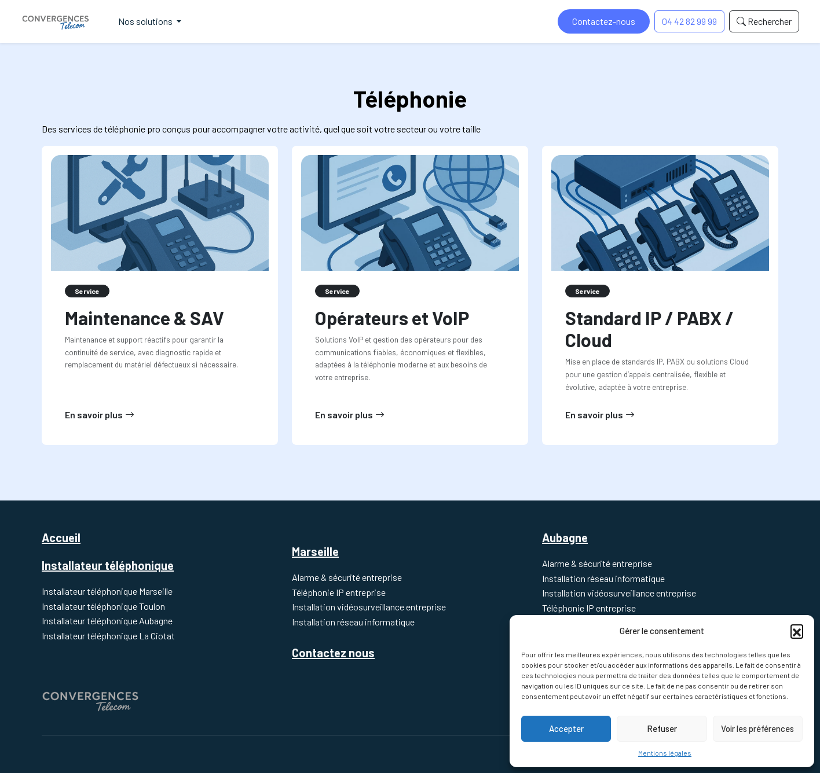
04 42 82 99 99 (689, 21)
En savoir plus (99, 414)
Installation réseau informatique (353, 621)
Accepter (566, 728)
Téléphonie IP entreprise (339, 592)
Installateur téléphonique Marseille (107, 591)
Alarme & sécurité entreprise (347, 577)
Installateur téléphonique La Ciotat (108, 635)
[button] (797, 630)
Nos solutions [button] (146, 21)
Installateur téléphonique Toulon (103, 606)
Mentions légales (664, 753)
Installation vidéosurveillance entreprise (369, 606)
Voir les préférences (757, 728)
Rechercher (764, 21)
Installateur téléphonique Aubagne (107, 620)
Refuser (662, 728)
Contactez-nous (603, 21)
